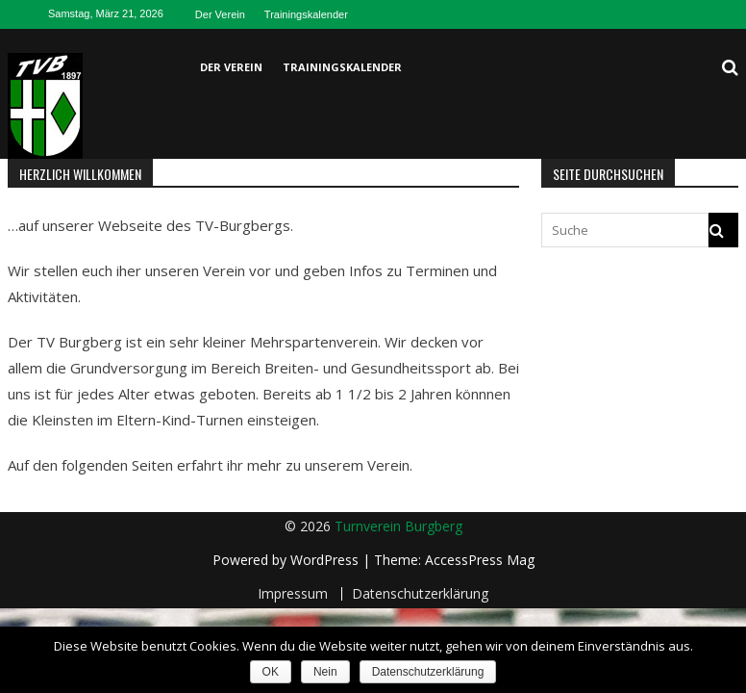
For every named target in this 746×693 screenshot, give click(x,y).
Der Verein (220, 14)
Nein (325, 672)
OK (270, 672)
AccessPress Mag (480, 560)
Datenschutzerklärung (420, 594)
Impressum (293, 594)
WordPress (326, 560)
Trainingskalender (306, 14)
